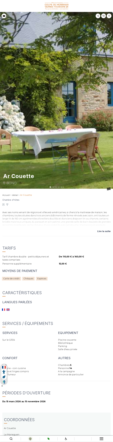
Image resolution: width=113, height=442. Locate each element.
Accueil (6, 195)
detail (15, 195)
